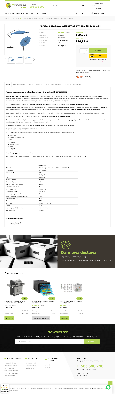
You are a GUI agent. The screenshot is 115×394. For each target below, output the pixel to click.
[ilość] (84, 50)
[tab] (8, 84)
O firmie (47, 365)
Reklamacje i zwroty (10, 365)
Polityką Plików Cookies (54, 389)
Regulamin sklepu (10, 363)
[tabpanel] (57, 157)
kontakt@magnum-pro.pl (86, 369)
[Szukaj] (83, 6)
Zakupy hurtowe (9, 375)
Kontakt (47, 367)
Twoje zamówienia (30, 363)
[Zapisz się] (92, 341)
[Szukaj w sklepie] (66, 6)
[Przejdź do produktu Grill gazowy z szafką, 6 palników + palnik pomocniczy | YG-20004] (16, 290)
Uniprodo (61, 35)
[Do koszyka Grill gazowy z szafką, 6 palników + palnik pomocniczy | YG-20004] (9, 318)
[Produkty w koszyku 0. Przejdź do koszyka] (99, 13)
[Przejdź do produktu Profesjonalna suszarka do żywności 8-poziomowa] (43, 290)
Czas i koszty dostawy (11, 370)
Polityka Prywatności (11, 373)
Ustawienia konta (30, 365)
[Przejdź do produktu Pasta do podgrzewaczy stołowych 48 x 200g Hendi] (71, 290)
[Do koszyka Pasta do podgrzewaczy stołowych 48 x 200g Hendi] (64, 318)
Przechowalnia (29, 368)
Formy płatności (9, 368)
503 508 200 (37, 7)
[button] (5, 60)
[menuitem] (6, 13)
